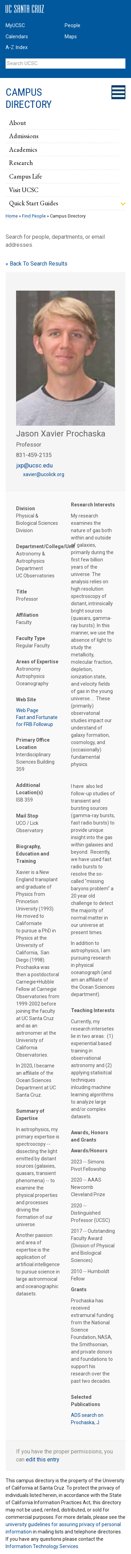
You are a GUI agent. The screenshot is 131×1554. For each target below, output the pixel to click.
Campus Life (25, 176)
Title (21, 591)
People (72, 26)
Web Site (26, 699)
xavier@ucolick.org (43, 474)
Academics (23, 149)
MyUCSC (15, 26)
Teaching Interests (93, 1010)
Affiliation (27, 615)
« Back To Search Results (36, 263)
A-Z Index (17, 47)
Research (21, 162)
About (17, 122)
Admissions (23, 136)
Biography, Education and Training (32, 854)
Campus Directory (29, 98)
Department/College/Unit (38, 546)
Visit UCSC (23, 190)
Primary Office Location (33, 743)
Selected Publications (85, 1400)
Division (25, 508)
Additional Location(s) (29, 788)
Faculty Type (30, 638)
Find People (34, 216)
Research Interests (93, 504)
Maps (71, 37)
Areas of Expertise (37, 661)
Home (12, 216)
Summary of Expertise (30, 1114)
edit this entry (42, 1459)
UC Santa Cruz (25, 9)
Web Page (27, 710)
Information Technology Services (42, 1546)
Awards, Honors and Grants (89, 1136)
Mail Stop (27, 816)
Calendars (17, 37)
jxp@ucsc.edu (34, 465)
